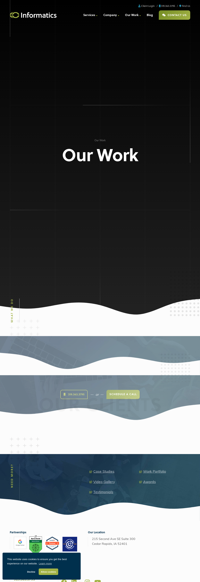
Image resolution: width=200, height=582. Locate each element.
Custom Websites (68, 447)
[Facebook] (64, 411)
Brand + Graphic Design (165, 447)
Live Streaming (114, 464)
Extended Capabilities (162, 439)
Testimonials (103, 320)
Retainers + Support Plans (166, 459)
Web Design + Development (73, 439)
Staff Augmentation (25, 482)
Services (89, 15)
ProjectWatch (126, 575)
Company (110, 15)
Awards (149, 310)
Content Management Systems (75, 453)
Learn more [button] (45, 563)
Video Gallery (104, 310)
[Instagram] (87, 411)
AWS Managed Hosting (25, 506)
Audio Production (115, 447)
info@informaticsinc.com (32, 413)
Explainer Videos (115, 482)
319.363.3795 (167, 6)
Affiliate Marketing (24, 464)
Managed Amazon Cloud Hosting (33, 515)
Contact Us (174, 15)
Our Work (131, 15)
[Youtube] (97, 411)
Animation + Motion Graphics (122, 470)
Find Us (184, 6)
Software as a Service (164, 453)
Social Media (21, 459)
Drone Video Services (118, 476)
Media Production (114, 439)
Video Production (115, 453)
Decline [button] (31, 571)
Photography (113, 459)
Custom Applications (70, 464)
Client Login (146, 6)
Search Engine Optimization (30, 447)
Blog (150, 15)
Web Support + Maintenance (30, 526)
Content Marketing (24, 470)
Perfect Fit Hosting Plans (27, 520)
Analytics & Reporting (26, 494)
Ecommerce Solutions (70, 459)
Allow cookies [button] (48, 571)
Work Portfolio (154, 300)
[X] (80, 412)
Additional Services (25, 488)
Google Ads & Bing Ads (27, 453)
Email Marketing (23, 476)
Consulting (157, 464)
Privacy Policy (108, 575)
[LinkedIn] (74, 411)
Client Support (145, 575)
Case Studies (103, 300)
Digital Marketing (21, 439)
